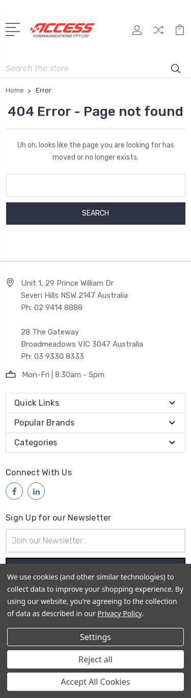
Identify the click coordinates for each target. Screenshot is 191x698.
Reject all (95, 659)
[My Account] (137, 33)
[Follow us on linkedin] (36, 491)
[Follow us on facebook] (14, 491)
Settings (95, 637)
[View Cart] (179, 33)
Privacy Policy (119, 613)
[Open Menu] (14, 28)
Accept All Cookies (95, 681)
